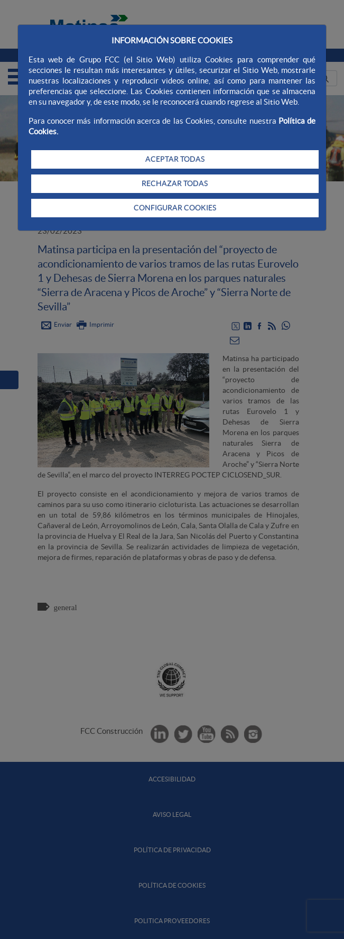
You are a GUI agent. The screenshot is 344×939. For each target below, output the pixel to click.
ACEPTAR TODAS (174, 159)
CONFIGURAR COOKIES (175, 208)
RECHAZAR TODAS (175, 183)
